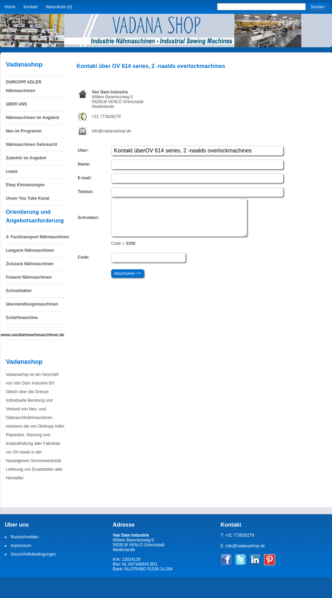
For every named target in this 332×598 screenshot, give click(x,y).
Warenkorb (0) (59, 6)
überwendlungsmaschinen (32, 304)
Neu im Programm (23, 131)
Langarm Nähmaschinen (30, 250)
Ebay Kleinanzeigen (25, 184)
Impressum (21, 545)
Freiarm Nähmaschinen (29, 277)
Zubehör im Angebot (26, 158)
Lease (12, 171)
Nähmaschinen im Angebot (32, 117)
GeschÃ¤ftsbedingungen (33, 554)
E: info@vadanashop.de (243, 546)
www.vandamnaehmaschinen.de (32, 334)
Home (10, 6)
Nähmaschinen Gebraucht (31, 144)
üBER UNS (16, 104)
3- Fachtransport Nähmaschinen (37, 237)
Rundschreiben (25, 537)
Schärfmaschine (22, 317)
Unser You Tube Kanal (27, 198)
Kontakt (30, 6)
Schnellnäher (19, 290)
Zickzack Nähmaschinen (30, 263)
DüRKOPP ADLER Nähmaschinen (23, 86)
